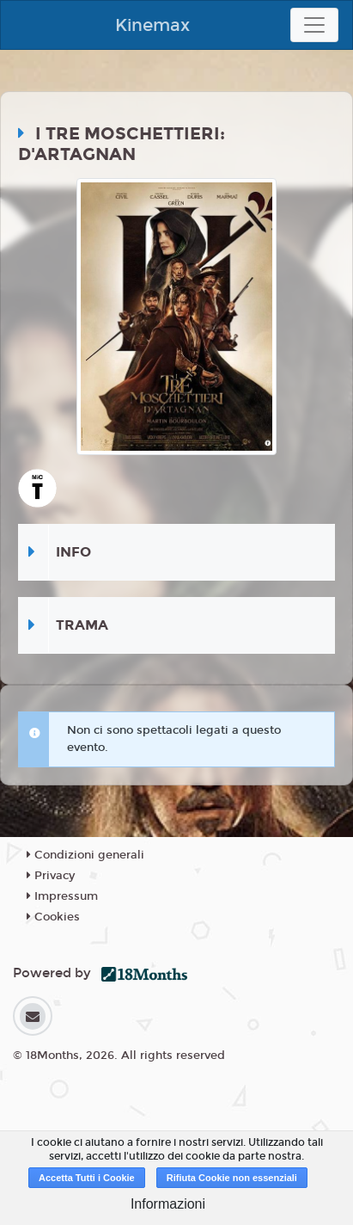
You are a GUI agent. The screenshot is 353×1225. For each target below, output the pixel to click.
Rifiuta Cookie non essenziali (232, 1178)
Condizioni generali (85, 855)
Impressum (62, 896)
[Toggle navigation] (314, 25)
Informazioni (168, 1204)
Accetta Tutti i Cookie (87, 1178)
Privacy (51, 876)
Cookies (53, 917)
